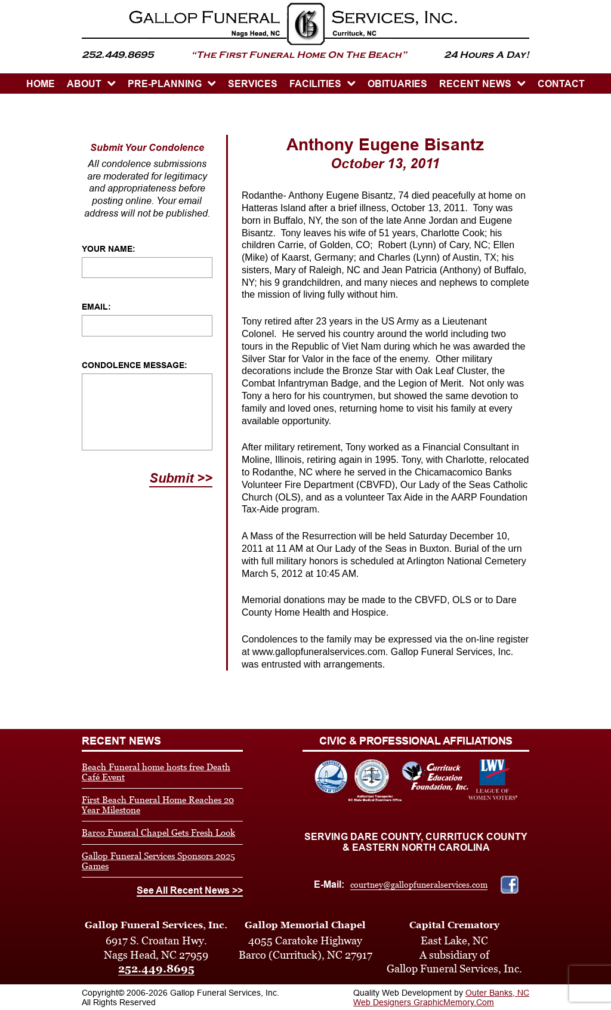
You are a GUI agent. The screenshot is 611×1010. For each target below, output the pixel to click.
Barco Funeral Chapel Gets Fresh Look (158, 832)
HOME (40, 84)
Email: (96, 306)
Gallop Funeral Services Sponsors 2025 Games (158, 861)
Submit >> (180, 478)
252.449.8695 (156, 968)
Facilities (315, 84)
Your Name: (108, 249)
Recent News (475, 84)
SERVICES (252, 84)
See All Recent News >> (190, 890)
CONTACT (561, 84)
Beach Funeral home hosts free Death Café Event (156, 772)
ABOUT (84, 84)
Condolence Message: (134, 365)
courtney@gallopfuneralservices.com (418, 884)
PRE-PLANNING (165, 84)
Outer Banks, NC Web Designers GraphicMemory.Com (441, 997)
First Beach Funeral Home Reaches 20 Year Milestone (158, 805)
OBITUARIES (397, 84)
